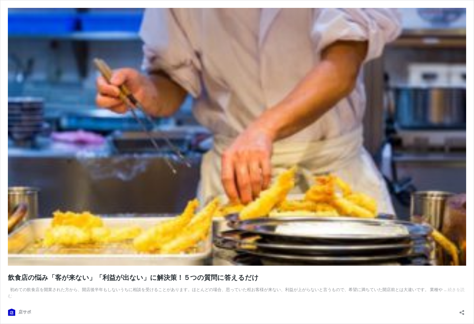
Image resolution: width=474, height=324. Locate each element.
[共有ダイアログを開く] (462, 310)
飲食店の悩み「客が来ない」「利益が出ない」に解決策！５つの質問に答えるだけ (133, 277)
